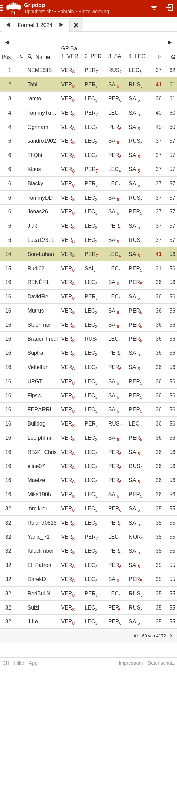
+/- (19, 57)
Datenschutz (161, 663)
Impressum (131, 663)
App (33, 663)
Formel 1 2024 (35, 25)
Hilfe (19, 663)
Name (38, 57)
